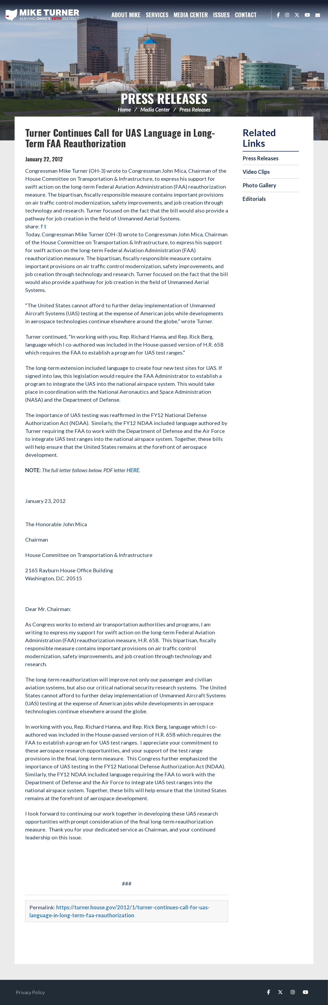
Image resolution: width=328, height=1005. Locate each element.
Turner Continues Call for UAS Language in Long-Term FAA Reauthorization (120, 137)
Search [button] (264, 15)
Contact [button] (246, 14)
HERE (132, 470)
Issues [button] (221, 14)
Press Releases (164, 98)
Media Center (155, 109)
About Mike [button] (126, 14)
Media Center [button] (191, 14)
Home (124, 109)
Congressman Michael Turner (42, 15)
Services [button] (157, 14)
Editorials (254, 199)
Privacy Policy (30, 992)
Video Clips (256, 172)
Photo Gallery (259, 185)
